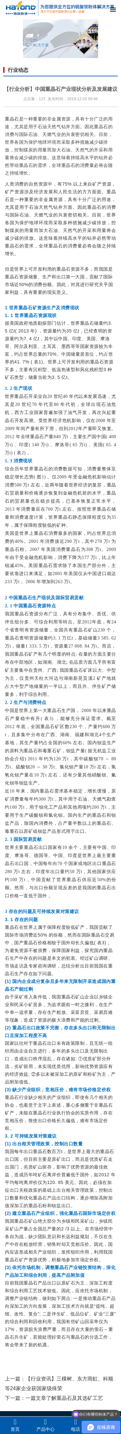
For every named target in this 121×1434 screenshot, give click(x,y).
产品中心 (45, 1425)
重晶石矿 (83, 630)
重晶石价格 (35, 942)
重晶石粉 (15, 549)
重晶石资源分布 (31, 613)
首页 (15, 1425)
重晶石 (12, 118)
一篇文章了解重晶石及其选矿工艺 (64, 1398)
